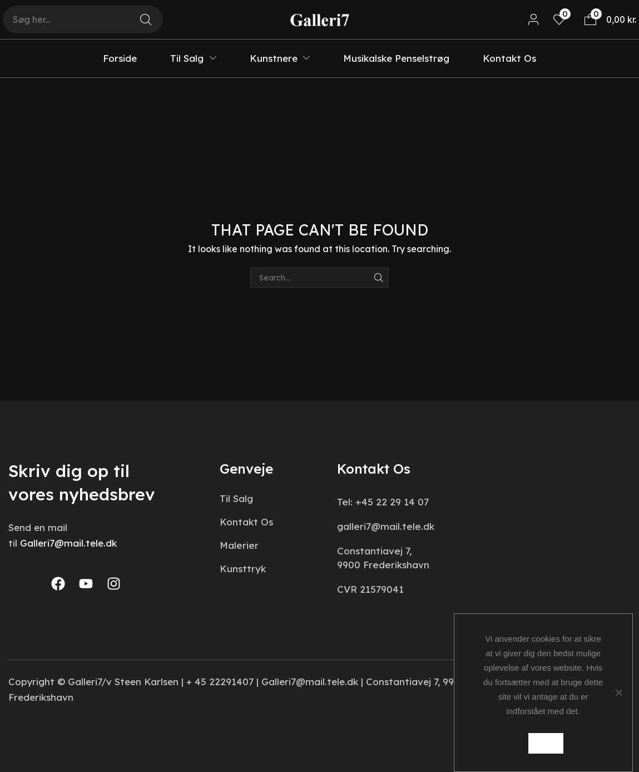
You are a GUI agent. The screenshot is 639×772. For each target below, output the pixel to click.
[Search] (145, 19)
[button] (533, 19)
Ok (546, 743)
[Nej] (618, 692)
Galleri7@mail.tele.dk (68, 543)
